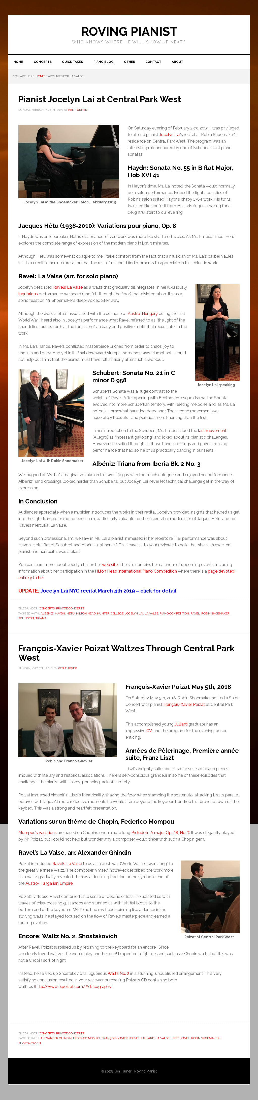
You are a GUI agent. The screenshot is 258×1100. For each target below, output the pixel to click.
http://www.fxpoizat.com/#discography (73, 986)
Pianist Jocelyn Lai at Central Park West (104, 100)
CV (149, 731)
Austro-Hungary (143, 314)
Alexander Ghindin (56, 1038)
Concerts (47, 609)
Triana (41, 619)
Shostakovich (29, 1043)
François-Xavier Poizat (184, 704)
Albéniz (47, 614)
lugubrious (28, 294)
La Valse (151, 614)
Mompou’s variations (37, 833)
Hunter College (110, 614)
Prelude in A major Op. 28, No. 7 (160, 833)
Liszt (175, 1038)
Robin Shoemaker (215, 614)
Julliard (181, 724)
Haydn (60, 614)
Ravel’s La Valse (68, 288)
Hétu (71, 614)
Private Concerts (70, 609)
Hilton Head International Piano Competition (136, 572)
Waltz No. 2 (118, 973)
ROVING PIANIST (129, 31)
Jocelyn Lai (169, 135)
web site (110, 565)
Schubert (26, 619)
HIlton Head (85, 614)
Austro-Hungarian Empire (49, 883)
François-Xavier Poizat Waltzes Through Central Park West (122, 653)
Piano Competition (174, 614)
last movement (212, 431)
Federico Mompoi (86, 1038)
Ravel (195, 614)
